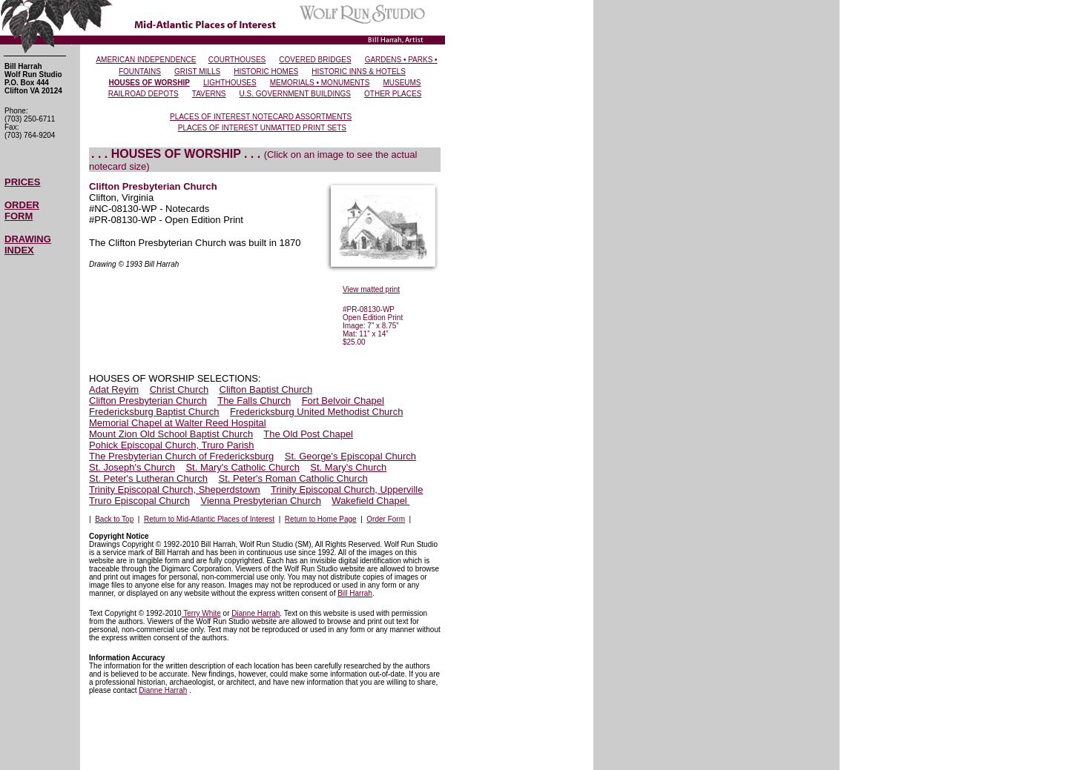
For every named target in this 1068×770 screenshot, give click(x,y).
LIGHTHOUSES (230, 83)
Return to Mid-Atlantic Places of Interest (209, 519)
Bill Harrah (354, 593)
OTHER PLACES (392, 94)
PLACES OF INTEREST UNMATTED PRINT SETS (262, 128)
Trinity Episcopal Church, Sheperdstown (174, 489)
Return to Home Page (321, 519)
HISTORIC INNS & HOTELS (359, 71)
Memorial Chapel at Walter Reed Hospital (177, 422)
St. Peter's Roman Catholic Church (292, 478)
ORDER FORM (21, 210)
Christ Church (179, 389)
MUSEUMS (402, 83)
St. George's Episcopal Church (350, 456)
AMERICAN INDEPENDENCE (146, 60)
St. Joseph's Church (132, 467)
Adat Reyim (114, 389)
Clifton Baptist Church (266, 389)
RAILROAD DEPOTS (143, 94)
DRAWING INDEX (27, 244)
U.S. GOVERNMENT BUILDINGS (295, 94)
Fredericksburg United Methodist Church (316, 411)
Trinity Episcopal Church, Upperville (347, 489)
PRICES (22, 181)
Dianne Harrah (255, 613)
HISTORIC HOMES (266, 71)
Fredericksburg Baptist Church (154, 411)
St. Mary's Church (348, 467)
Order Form (385, 519)
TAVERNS (209, 94)
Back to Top (114, 519)
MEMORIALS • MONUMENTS (320, 83)
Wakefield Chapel (370, 500)
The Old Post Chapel (308, 433)
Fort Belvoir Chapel (343, 400)
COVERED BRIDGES (315, 60)
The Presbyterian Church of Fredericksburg (181, 456)
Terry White (201, 613)
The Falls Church (254, 400)
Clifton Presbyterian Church (148, 400)
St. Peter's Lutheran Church (148, 478)
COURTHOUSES (237, 60)
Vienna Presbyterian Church (261, 500)
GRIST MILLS (197, 71)
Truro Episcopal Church (139, 500)
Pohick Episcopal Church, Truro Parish (171, 445)
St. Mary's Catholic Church (242, 467)
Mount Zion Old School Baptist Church (171, 433)
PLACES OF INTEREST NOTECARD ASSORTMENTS (261, 117)
